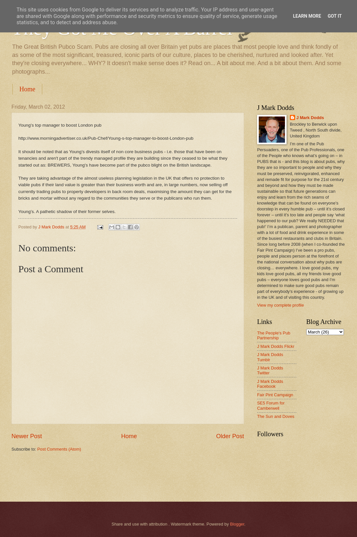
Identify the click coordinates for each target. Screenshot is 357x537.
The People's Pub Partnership (273, 335)
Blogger (237, 524)
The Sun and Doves (275, 416)
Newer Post (26, 436)
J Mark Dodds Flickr (275, 346)
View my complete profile (280, 305)
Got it (335, 16)
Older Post (230, 436)
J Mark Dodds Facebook (270, 384)
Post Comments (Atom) (59, 449)
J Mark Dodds (310, 117)
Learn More (307, 16)
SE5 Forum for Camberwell (271, 405)
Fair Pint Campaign (275, 394)
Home (27, 89)
